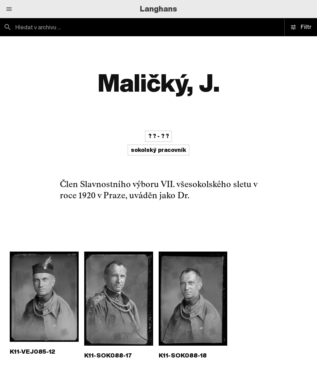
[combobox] (79, 27)
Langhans (158, 9)
